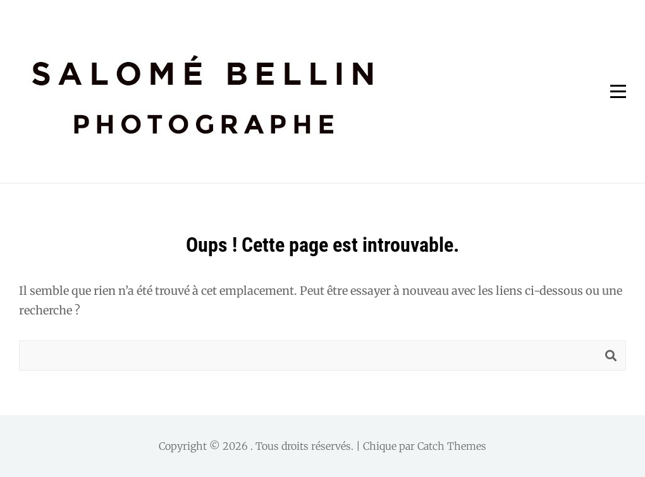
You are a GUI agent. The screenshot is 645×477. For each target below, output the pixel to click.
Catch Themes (451, 446)
